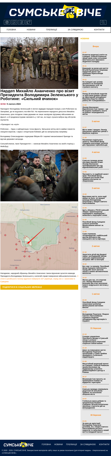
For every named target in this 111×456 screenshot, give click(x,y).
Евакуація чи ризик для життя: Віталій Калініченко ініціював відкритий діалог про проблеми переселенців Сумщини (95, 71)
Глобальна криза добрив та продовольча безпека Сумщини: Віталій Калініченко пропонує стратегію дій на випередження (95, 404)
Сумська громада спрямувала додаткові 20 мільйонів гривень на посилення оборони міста (95, 391)
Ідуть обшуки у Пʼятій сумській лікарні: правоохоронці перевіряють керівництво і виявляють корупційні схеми (95, 212)
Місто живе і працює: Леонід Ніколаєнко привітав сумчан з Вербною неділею (95, 131)
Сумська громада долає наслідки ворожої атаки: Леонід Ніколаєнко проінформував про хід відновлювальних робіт (92, 164)
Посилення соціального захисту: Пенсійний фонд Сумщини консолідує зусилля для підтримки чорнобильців (95, 142)
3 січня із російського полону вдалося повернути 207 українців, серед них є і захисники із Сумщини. (39, 279)
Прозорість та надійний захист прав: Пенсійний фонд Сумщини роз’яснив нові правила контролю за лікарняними (95, 177)
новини (31, 30)
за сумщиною (75, 30)
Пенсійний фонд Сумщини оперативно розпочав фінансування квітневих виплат (93, 304)
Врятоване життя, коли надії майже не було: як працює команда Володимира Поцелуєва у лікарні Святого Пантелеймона (94, 199)
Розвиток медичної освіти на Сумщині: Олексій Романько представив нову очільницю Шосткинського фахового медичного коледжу (94, 58)
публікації (51, 30)
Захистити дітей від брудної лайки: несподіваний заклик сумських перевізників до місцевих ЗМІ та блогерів (94, 257)
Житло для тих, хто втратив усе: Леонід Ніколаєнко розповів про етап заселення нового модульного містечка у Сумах (95, 283)
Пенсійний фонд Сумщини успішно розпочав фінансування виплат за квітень (93, 224)
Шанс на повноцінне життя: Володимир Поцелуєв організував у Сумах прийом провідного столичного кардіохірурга (94, 353)
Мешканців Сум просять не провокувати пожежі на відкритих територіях (94, 380)
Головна (11, 30)
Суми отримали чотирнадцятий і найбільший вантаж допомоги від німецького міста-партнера (94, 236)
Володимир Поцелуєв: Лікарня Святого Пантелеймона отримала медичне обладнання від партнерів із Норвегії (95, 317)
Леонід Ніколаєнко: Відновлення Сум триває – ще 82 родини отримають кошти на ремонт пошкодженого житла (95, 110)
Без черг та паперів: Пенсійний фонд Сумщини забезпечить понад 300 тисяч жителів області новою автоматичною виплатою (95, 269)
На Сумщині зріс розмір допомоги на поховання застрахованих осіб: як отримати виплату (92, 84)
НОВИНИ (85, 39)
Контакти (99, 30)
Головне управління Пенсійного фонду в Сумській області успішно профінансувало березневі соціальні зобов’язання (95, 340)
